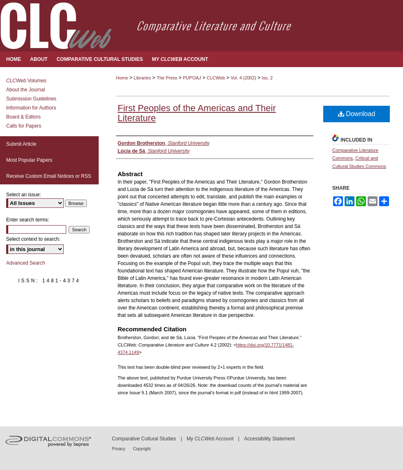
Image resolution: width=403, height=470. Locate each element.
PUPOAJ (192, 77)
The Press (167, 77)
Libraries (142, 77)
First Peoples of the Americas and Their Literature (197, 113)
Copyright (142, 449)
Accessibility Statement (269, 439)
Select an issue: (23, 195)
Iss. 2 (267, 77)
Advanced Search (25, 263)
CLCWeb (216, 77)
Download (356, 113)
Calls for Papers (23, 126)
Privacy (119, 449)
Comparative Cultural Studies (144, 439)
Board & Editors (23, 117)
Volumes (26, 81)
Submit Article (21, 144)
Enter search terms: (27, 220)
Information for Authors (31, 108)
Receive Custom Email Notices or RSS (48, 176)
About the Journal (25, 90)
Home (122, 77)
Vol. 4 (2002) (243, 77)
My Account (210, 439)
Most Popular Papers (29, 160)
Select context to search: (33, 239)
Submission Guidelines (31, 99)
